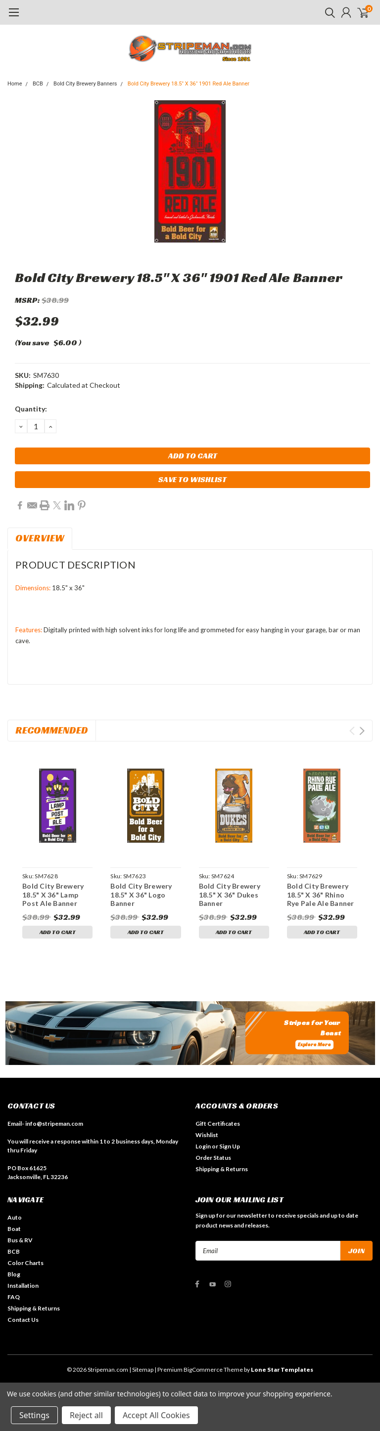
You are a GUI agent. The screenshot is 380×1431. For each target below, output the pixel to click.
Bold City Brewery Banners (85, 84)
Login (203, 1146)
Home (14, 84)
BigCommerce (203, 1369)
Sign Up (229, 1146)
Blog (13, 1274)
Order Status (213, 1157)
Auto (14, 1217)
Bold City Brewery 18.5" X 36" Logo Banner (141, 894)
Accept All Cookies (156, 1415)
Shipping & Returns (221, 1169)
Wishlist (206, 1135)
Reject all (86, 1415)
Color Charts (25, 1263)
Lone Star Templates (282, 1369)
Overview (39, 538)
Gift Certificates (217, 1123)
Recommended (51, 730)
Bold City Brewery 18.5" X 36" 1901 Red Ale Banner (188, 84)
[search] (327, 12)
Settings (34, 1415)
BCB (38, 84)
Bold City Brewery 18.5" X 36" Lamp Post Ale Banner (53, 894)
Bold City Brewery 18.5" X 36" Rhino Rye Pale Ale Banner (320, 894)
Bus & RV (20, 1240)
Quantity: (31, 409)
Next (362, 731)
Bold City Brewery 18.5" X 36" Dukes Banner (229, 894)
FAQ (13, 1297)
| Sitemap (141, 1369)
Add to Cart (58, 932)
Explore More (314, 1045)
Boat (14, 1228)
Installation (23, 1285)
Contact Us (23, 1319)
